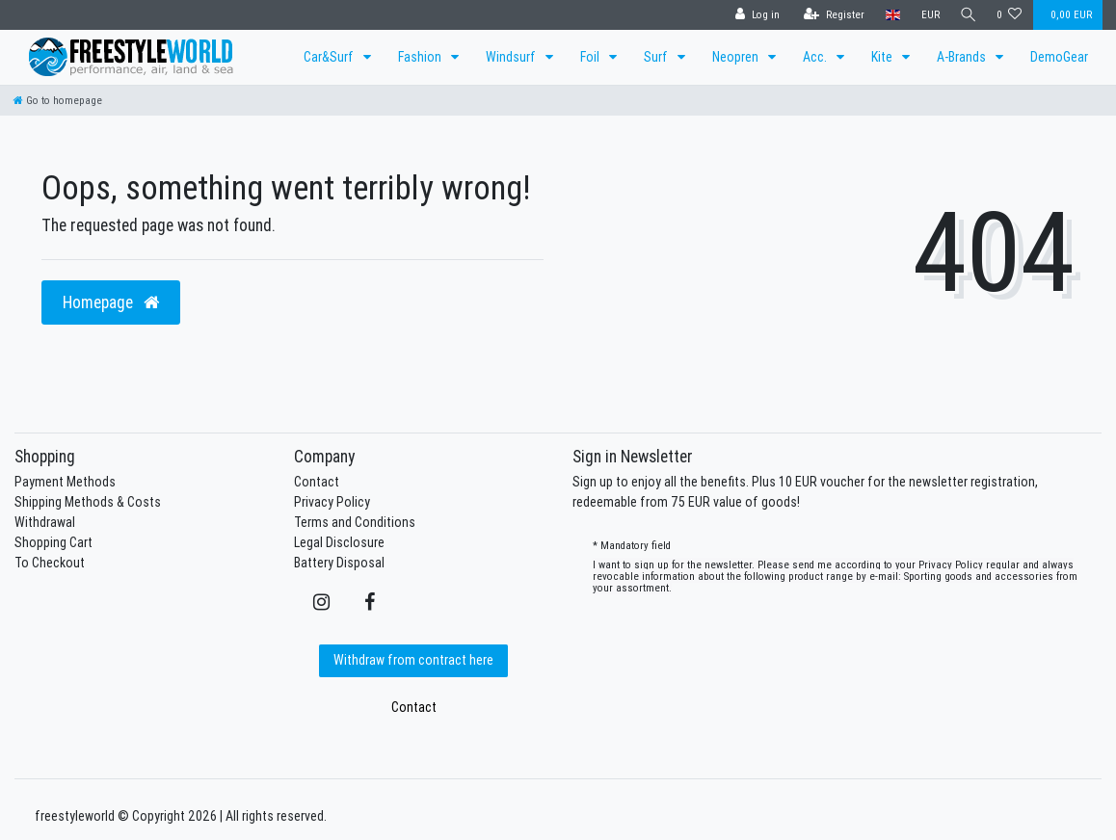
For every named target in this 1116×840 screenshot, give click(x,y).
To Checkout (49, 562)
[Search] (966, 15)
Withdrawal (44, 522)
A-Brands (963, 57)
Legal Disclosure (339, 542)
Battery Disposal (339, 562)
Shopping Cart (53, 542)
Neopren (736, 57)
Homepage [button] (111, 302)
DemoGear (1059, 57)
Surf (657, 57)
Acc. (816, 57)
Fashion (421, 57)
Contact (316, 481)
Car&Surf (330, 57)
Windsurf (512, 57)
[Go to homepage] (57, 100)
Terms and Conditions (354, 522)
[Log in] (753, 15)
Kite (883, 57)
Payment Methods (65, 481)
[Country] (889, 15)
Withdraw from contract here (413, 660)
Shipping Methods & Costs (87, 502)
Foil (591, 57)
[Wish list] (1009, 15)
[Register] (830, 15)
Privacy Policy (332, 502)
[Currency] (926, 15)
